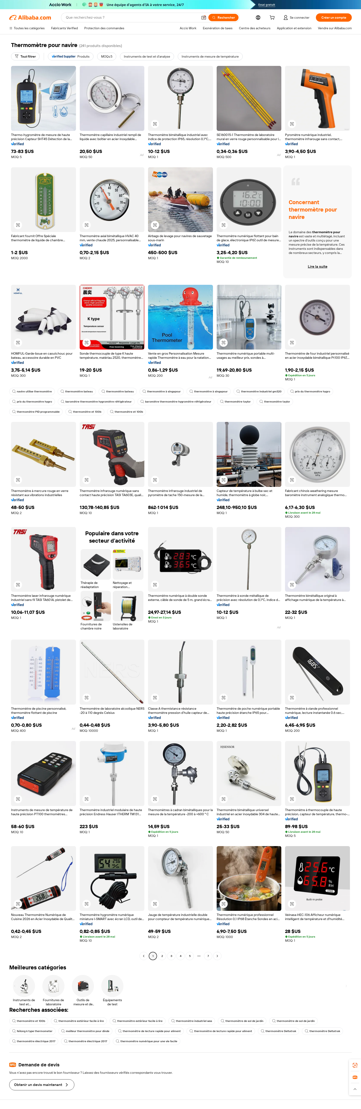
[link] (355, 1065)
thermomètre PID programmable (36, 412)
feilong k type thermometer (32, 1031)
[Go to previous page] (144, 956)
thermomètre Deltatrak (278, 1031)
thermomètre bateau (77, 391)
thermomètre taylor (235, 401)
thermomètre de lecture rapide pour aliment (149, 1031)
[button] (204, 17)
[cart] (273, 18)
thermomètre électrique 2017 (33, 1041)
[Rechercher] (223, 17)
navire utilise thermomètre (32, 391)
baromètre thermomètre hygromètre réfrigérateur (96, 401)
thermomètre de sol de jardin (242, 1021)
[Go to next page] (217, 956)
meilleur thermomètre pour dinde (85, 1031)
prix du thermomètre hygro (310, 391)
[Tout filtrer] (25, 56)
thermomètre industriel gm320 (259, 391)
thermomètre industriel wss (191, 1021)
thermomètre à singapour (162, 391)
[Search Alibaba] (131, 17)
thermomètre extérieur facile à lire (79, 1021)
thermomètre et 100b (84, 412)
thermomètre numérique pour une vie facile (146, 1041)
